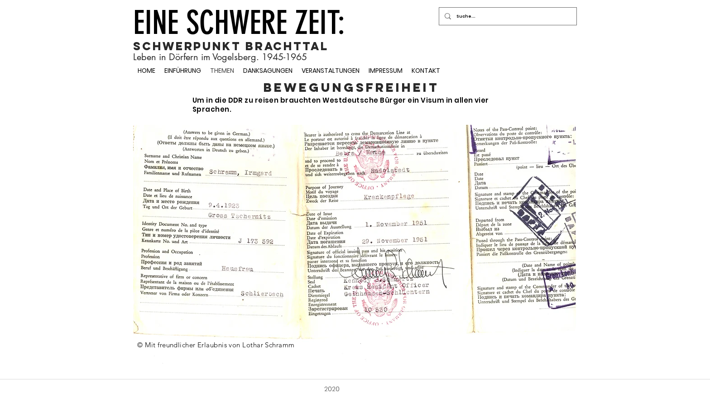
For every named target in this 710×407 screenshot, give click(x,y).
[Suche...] (506, 16)
